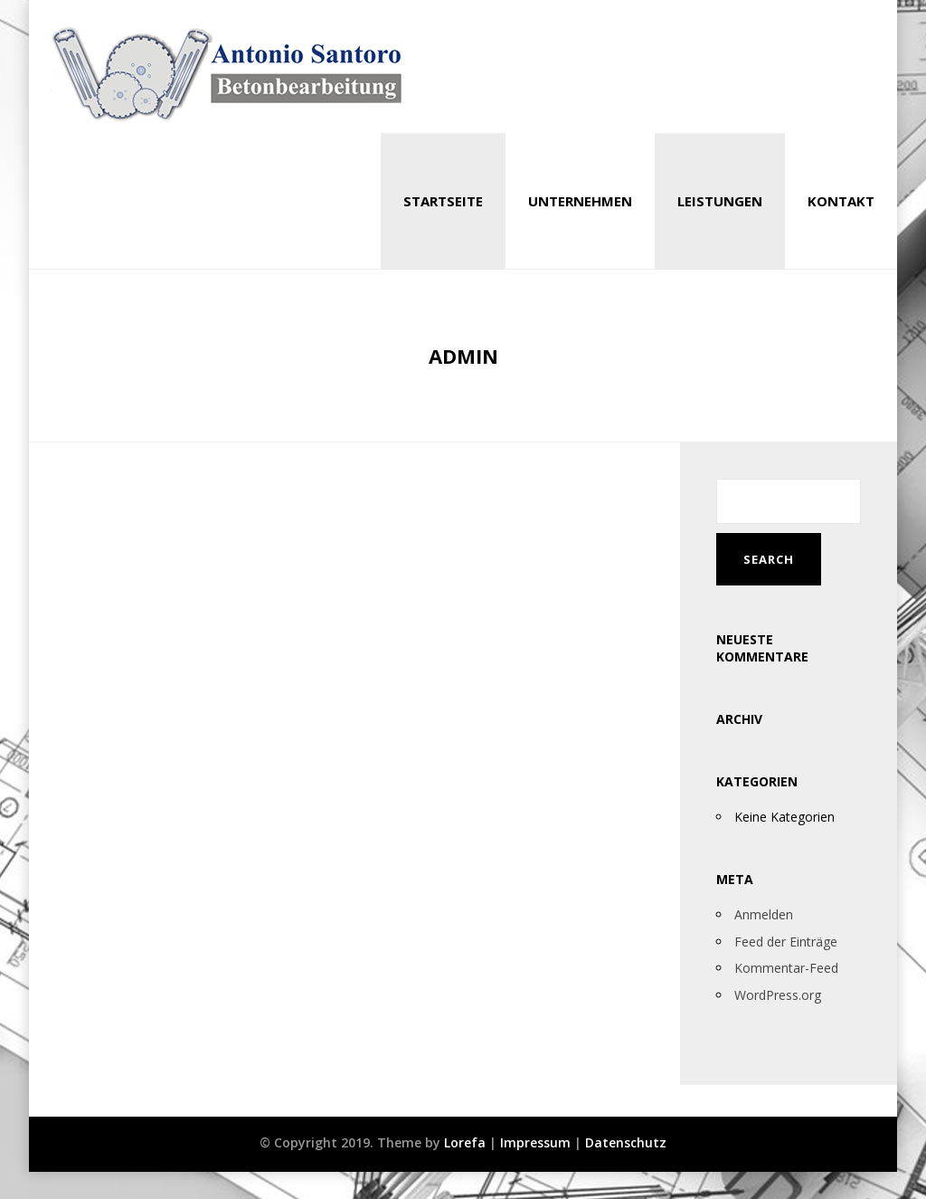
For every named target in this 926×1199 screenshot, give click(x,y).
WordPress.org (777, 995)
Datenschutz (625, 1142)
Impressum (535, 1142)
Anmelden (763, 914)
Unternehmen (580, 201)
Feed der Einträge (785, 941)
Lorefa (465, 1142)
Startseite (443, 201)
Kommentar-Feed (786, 967)
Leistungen (719, 201)
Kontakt (841, 201)
